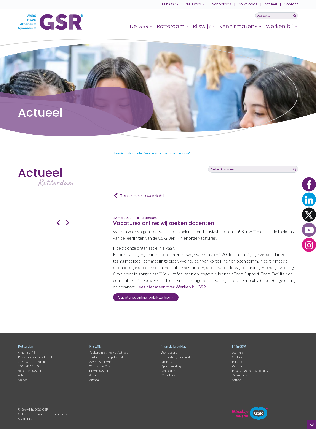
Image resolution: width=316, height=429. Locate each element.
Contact (291, 4)
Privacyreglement (243, 370)
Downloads (247, 4)
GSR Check (168, 375)
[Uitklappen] (151, 26)
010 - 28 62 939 (99, 366)
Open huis (167, 361)
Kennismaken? (238, 26)
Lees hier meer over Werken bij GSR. (172, 286)
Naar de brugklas (173, 346)
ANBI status (26, 418)
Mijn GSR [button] (170, 4)
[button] (309, 184)
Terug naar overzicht (138, 196)
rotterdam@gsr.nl (29, 370)
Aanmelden (168, 370)
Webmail (237, 366)
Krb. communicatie (58, 414)
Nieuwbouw (195, 4)
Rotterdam (170, 26)
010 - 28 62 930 (28, 366)
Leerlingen (238, 352)
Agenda (22, 380)
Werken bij (279, 26)
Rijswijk (202, 26)
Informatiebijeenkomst (175, 357)
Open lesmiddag (171, 366)
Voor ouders (169, 352)
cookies (263, 370)
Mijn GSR (239, 346)
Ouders (237, 357)
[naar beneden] (311, 424)
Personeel (238, 361)
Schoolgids (221, 4)
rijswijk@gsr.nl (98, 370)
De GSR (139, 26)
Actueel (270, 4)
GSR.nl (46, 409)
